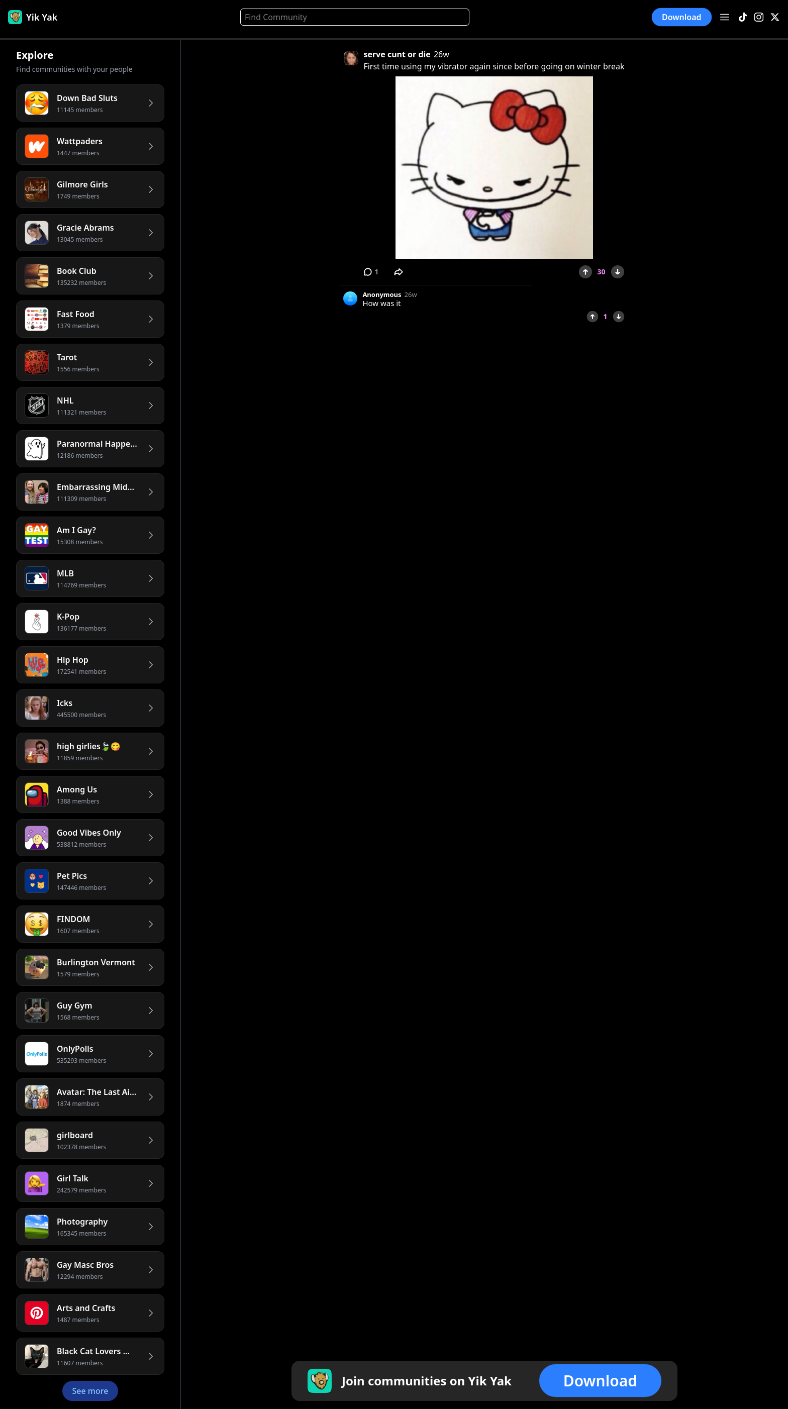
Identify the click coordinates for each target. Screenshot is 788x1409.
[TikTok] (743, 17)
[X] (775, 17)
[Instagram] (759, 17)
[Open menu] (725, 17)
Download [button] (682, 17)
